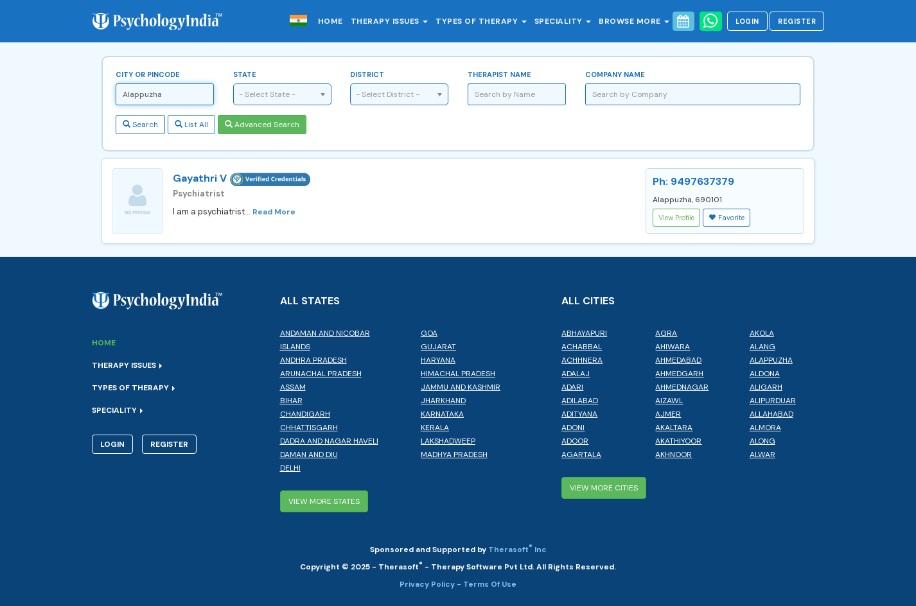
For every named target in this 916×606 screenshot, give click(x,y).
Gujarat (438, 347)
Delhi (290, 468)
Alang (762, 347)
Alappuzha (771, 360)
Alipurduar (773, 400)
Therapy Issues (389, 21)
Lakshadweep (448, 441)
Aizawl (669, 400)
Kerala (435, 427)
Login (747, 21)
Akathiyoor (678, 441)
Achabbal (581, 347)
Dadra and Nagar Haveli (329, 441)
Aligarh (766, 387)
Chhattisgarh (309, 427)
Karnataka (442, 414)
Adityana (579, 414)
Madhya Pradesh (454, 454)
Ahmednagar (682, 387)
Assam (293, 387)
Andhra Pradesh (313, 360)
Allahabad (771, 414)
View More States (324, 501)
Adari (572, 387)
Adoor (574, 441)
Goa (429, 333)
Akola (762, 333)
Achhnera (582, 360)
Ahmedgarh (679, 373)
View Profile (676, 217)
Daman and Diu (309, 454)
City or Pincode (148, 74)
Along (762, 441)
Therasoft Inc (517, 549)
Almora (765, 427)
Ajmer (668, 414)
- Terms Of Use (486, 584)
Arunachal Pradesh (321, 373)
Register (797, 21)
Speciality (563, 21)
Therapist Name (499, 74)
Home (330, 21)
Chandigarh (305, 414)
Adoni (573, 427)
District (367, 74)
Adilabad (579, 400)
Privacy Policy (428, 584)
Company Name (615, 74)
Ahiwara (672, 347)
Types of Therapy (481, 21)
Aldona (765, 373)
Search (140, 124)
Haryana (438, 360)
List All (191, 124)
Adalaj (575, 373)
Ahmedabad (678, 360)
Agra (666, 333)
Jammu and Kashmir (460, 387)
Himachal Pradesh (458, 373)
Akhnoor (673, 454)
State (244, 74)
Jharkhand (443, 400)
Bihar (291, 400)
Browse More (634, 21)
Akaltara (673, 427)
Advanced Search (262, 124)
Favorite (726, 217)
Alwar (762, 454)
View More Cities (604, 488)
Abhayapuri (584, 333)
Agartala (581, 454)
